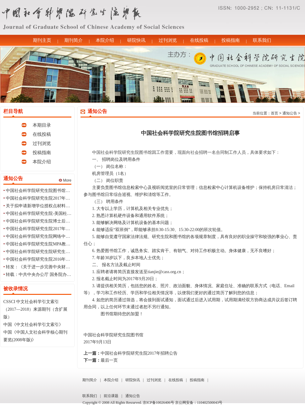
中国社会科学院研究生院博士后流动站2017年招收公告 (57, 221)
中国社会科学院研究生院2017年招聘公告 (44, 198)
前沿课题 (111, 396)
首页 (274, 113)
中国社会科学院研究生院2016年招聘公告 (44, 259)
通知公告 (289, 113)
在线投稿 (199, 40)
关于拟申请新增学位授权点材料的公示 (42, 206)
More (65, 180)
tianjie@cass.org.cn (164, 271)
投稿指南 (230, 40)
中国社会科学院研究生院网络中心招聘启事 (46, 236)
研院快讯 (136, 40)
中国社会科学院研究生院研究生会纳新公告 (46, 251)
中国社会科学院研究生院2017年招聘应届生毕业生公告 (57, 228)
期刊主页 (42, 40)
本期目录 (42, 125)
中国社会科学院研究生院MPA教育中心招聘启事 (51, 244)
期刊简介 (73, 40)
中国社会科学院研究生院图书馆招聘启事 (44, 190)
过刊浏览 (168, 40)
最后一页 (109, 360)
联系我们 (262, 40)
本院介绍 (105, 40)
